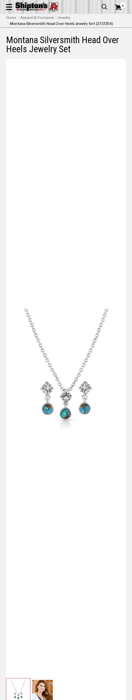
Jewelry (64, 17)
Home (11, 17)
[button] (9, 7)
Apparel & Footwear (37, 17)
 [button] (104, 7)
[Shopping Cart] (120, 7)
